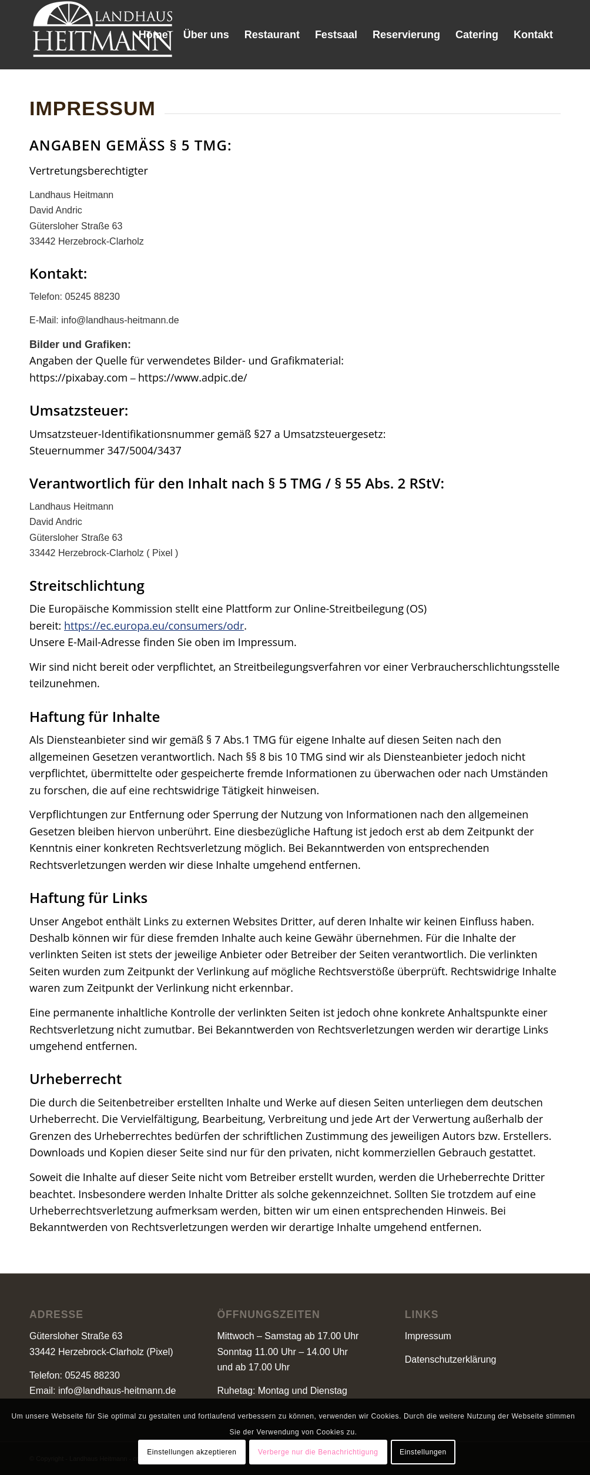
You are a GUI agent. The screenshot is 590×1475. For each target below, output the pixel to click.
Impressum (428, 1336)
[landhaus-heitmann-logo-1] (102, 34)
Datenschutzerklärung (451, 1359)
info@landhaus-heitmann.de (117, 1391)
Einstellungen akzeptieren (191, 1452)
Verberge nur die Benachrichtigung (318, 1452)
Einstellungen (423, 1452)
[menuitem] (153, 34)
